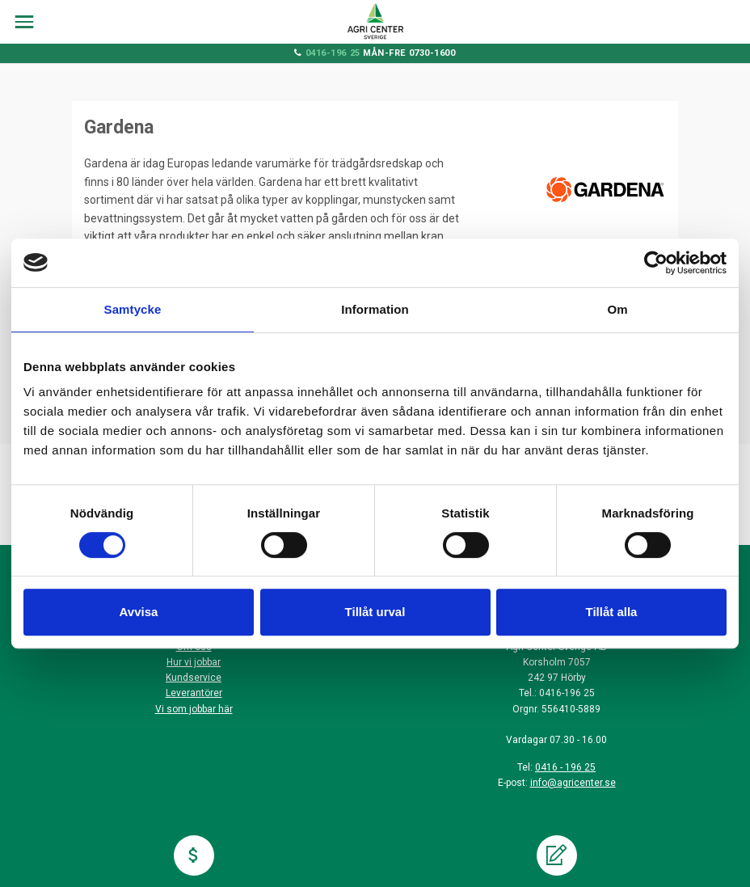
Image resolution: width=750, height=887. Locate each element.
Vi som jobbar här (194, 709)
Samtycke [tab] (133, 309)
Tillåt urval (375, 612)
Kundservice (193, 677)
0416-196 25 (332, 53)
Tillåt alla (612, 612)
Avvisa (139, 612)
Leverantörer (194, 693)
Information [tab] (375, 309)
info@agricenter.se (573, 782)
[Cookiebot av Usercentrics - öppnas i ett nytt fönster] (656, 263)
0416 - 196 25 (565, 767)
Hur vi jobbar (193, 662)
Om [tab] (617, 309)
